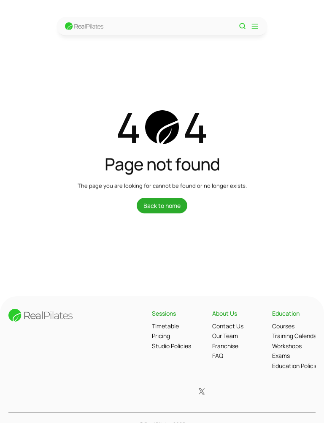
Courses (283, 326)
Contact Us (227, 326)
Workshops (287, 346)
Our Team (225, 336)
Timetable (165, 326)
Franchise (225, 346)
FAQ (217, 356)
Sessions (164, 313)
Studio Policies (171, 346)
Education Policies (296, 366)
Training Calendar (295, 336)
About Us (224, 313)
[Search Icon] (242, 26)
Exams (281, 356)
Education (286, 313)
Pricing (161, 336)
